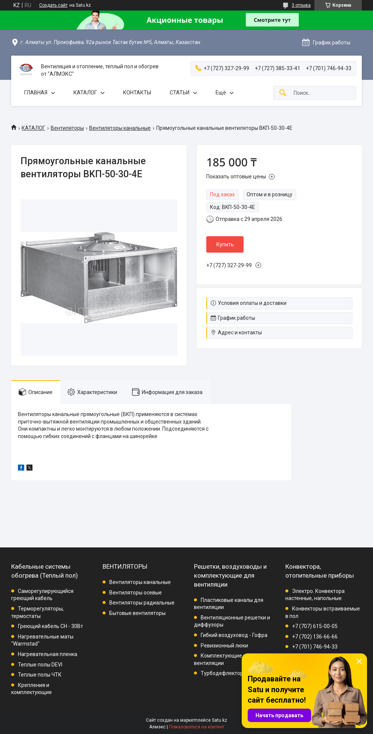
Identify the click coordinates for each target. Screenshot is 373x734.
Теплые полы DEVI (40, 665)
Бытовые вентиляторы (137, 613)
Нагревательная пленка (47, 654)
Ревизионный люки (224, 646)
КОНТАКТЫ (137, 93)
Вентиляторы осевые (135, 593)
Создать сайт (53, 5)
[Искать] (283, 93)
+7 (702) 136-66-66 (315, 637)
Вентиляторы (67, 128)
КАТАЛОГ (85, 93)
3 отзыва (301, 5)
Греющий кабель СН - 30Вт (50, 626)
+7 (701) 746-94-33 (315, 647)
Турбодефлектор (222, 673)
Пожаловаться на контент (196, 727)
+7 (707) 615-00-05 (315, 626)
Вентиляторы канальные (120, 128)
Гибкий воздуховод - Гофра (234, 635)
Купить (225, 244)
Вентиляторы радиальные (142, 603)
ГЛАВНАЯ (35, 93)
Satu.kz (219, 720)
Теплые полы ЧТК (40, 675)
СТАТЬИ (179, 93)
